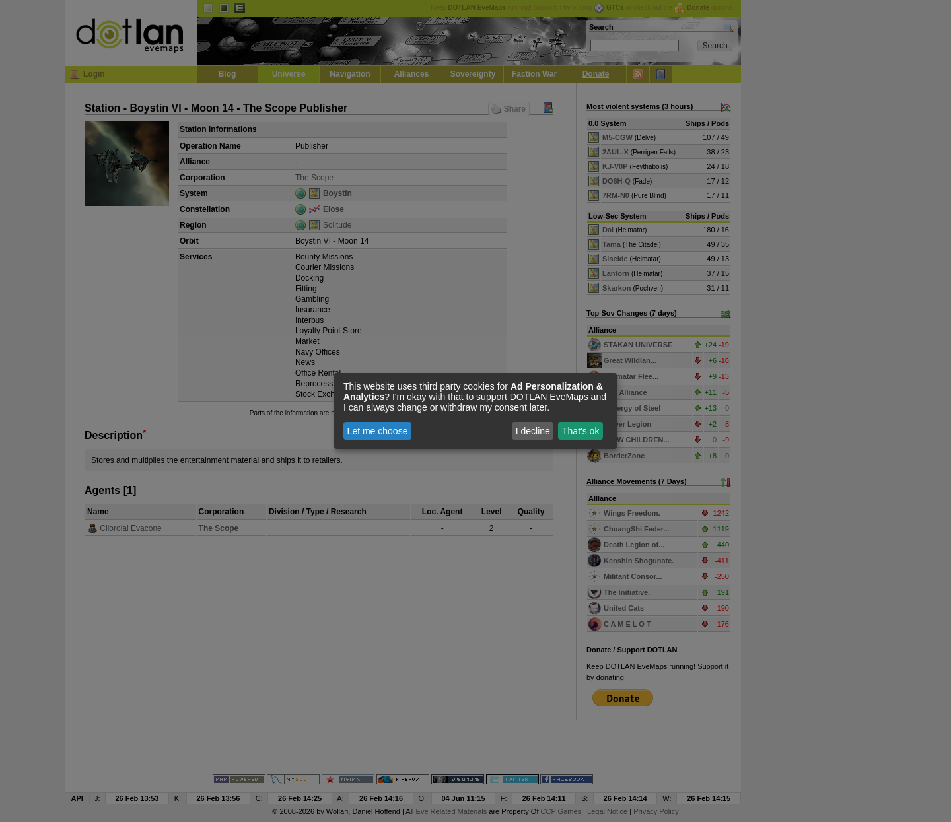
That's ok (580, 431)
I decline (533, 431)
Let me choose (377, 431)
